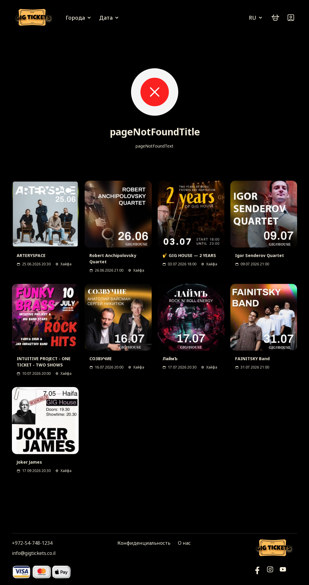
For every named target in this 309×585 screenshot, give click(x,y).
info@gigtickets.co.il (33, 553)
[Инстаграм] (270, 571)
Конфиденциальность (143, 543)
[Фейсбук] (283, 571)
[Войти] (291, 17)
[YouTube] (257, 571)
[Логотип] (34, 18)
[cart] (275, 17)
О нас (184, 543)
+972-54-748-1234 (32, 543)
